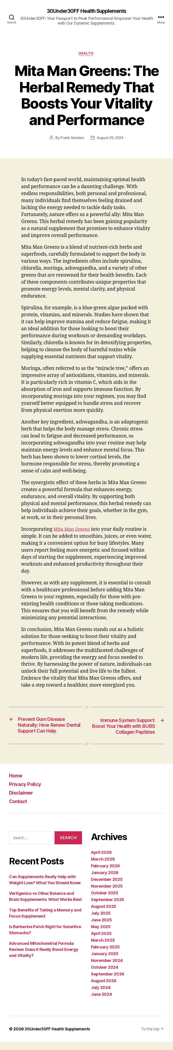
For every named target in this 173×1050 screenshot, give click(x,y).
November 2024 (107, 968)
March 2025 (103, 948)
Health (86, 54)
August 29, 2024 (110, 138)
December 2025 (107, 887)
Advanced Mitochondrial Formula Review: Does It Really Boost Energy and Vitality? (43, 958)
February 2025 (105, 955)
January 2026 (104, 881)
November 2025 (107, 894)
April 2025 (101, 941)
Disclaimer (22, 801)
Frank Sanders (72, 138)
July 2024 (101, 995)
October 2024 (104, 975)
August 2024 (103, 989)
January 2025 (104, 962)
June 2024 (101, 1002)
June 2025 (101, 928)
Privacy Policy (26, 792)
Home (16, 784)
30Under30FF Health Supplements (86, 11)
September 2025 (107, 908)
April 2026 (101, 860)
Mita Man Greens (73, 530)
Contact (19, 809)
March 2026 (103, 867)
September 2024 (107, 982)
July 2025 (101, 921)
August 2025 (103, 914)
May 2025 (101, 935)
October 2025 (104, 901)
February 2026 (105, 874)
